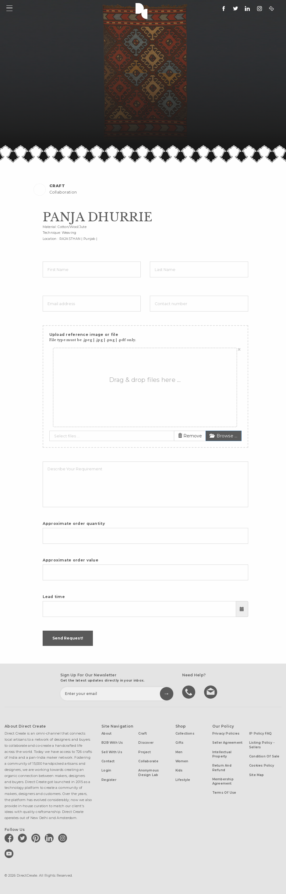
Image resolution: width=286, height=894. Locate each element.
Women (182, 761)
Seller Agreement (227, 743)
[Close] (239, 349)
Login (106, 770)
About (106, 734)
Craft (142, 734)
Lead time (54, 596)
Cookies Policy (261, 766)
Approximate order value (71, 560)
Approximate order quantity (74, 523)
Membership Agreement (223, 781)
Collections (184, 734)
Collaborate (148, 761)
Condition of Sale (264, 756)
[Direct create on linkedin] (247, 8)
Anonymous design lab (148, 772)
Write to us (211, 691)
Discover (146, 743)
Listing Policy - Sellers (262, 745)
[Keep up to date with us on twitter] (235, 8)
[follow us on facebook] (223, 8)
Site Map (256, 775)
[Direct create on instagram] (259, 8)
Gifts (179, 743)
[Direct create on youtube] (10, 853)
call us (189, 691)
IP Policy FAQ (260, 734)
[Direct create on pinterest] (36, 837)
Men (179, 752)
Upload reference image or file (92, 337)
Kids (179, 770)
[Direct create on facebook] (10, 837)
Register (108, 780)
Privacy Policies (226, 734)
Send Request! (67, 638)
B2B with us (112, 743)
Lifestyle (182, 780)
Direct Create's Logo (143, 10)
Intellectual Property (222, 754)
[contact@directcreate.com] (271, 8)
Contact (108, 761)
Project (144, 752)
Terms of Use (224, 793)
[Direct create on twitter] (23, 837)
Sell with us (111, 752)
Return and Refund (221, 768)
